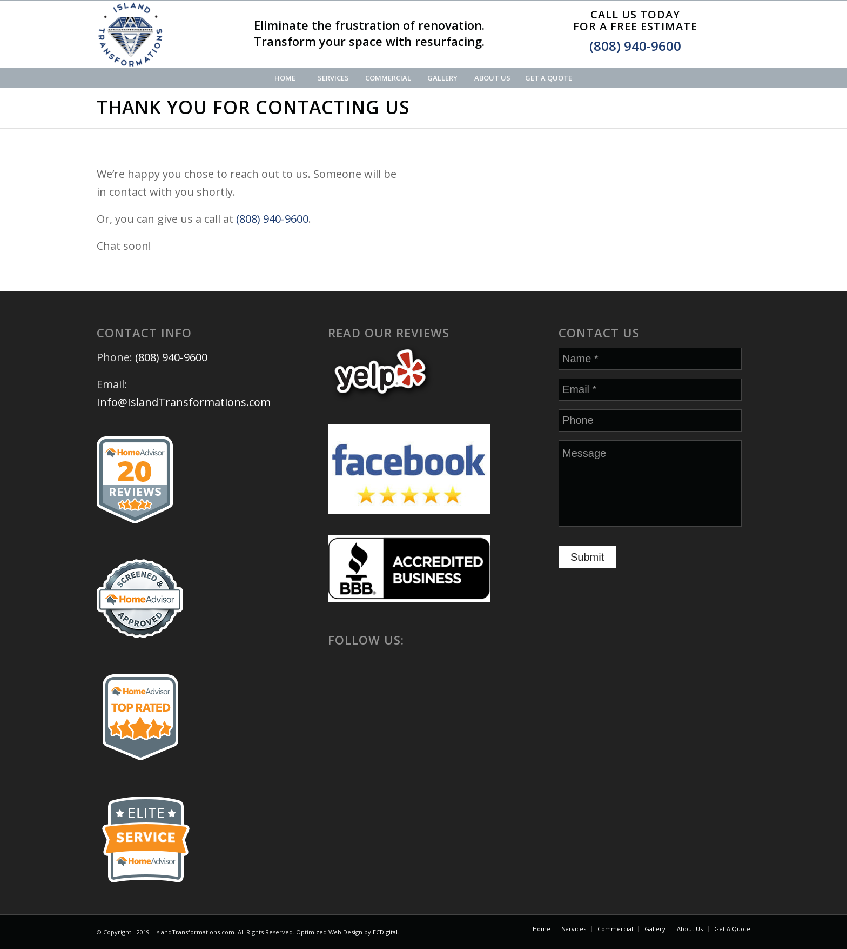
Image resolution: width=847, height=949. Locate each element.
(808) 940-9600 (635, 46)
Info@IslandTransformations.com (184, 402)
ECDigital (385, 932)
